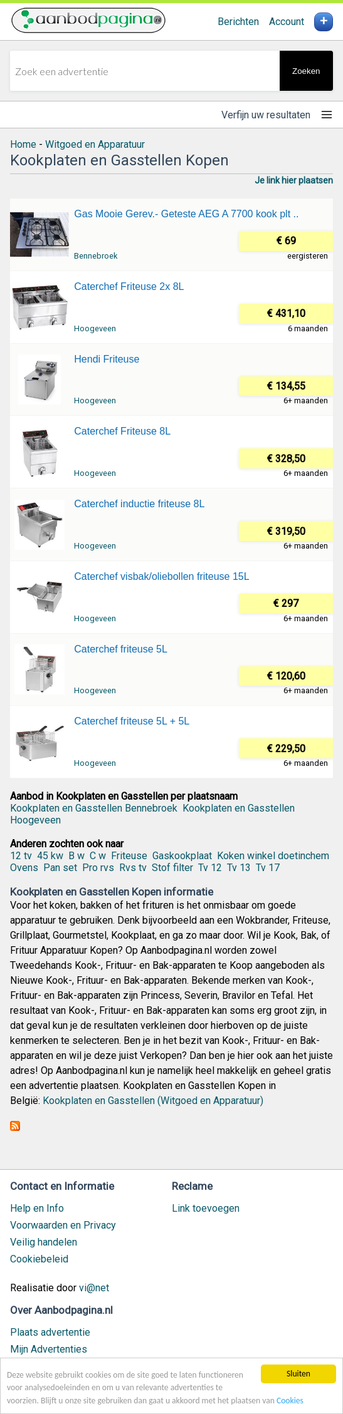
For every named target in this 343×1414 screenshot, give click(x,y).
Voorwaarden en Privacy (63, 1225)
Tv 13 (239, 868)
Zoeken (306, 71)
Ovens (24, 868)
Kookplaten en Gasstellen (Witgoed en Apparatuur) (153, 1101)
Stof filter (172, 868)
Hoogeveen (95, 328)
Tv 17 (268, 868)
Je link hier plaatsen (294, 180)
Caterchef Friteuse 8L (122, 431)
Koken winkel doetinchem (273, 856)
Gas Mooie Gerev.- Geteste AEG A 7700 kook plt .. (186, 214)
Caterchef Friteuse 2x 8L (129, 286)
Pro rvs (98, 868)
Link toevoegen (206, 1208)
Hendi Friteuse (106, 359)
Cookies (290, 1400)
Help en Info (37, 1208)
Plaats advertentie (50, 1332)
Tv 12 (210, 868)
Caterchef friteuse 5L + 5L (131, 721)
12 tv (21, 856)
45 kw (50, 856)
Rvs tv (133, 868)
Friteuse (129, 856)
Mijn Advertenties (48, 1349)
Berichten (238, 22)
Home (23, 144)
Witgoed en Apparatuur (95, 144)
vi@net (94, 1288)
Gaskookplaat (182, 856)
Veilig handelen (43, 1242)
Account (286, 22)
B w (76, 856)
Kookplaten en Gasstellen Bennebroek (93, 808)
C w (98, 856)
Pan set (60, 868)
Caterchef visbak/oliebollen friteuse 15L (161, 576)
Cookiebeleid (39, 1259)
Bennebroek (95, 256)
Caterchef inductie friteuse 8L (139, 503)
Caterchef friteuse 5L (120, 649)
